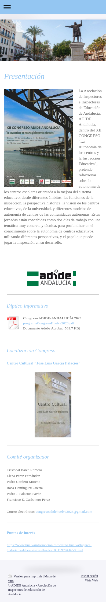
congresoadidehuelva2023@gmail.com (64, 512)
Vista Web (91, 580)
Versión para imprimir (25, 576)
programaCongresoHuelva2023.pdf (48, 323)
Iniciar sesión (89, 576)
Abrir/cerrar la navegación (53, 7)
